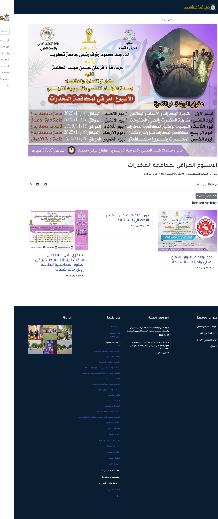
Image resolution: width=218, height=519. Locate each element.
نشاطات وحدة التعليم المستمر (93, 351)
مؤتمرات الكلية (100, 395)
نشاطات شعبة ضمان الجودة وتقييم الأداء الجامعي (85, 417)
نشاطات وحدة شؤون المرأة (95, 390)
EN (27, 20)
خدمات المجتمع (99, 357)
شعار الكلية (100, 435)
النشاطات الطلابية (98, 406)
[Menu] (16, 20)
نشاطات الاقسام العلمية (95, 362)
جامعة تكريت (38, 20)
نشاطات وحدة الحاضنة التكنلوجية (92, 384)
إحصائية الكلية (99, 423)
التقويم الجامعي (98, 452)
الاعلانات (102, 401)
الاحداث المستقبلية (184, 174)
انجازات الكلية (99, 446)
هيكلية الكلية (100, 429)
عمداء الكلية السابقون (95, 441)
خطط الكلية (100, 458)
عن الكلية (155, 20)
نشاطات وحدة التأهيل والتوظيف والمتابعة (88, 368)
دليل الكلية (101, 337)
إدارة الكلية (137, 20)
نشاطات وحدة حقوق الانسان (94, 412)
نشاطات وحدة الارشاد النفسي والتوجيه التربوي (86, 373)
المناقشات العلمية (98, 346)
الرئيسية (170, 20)
